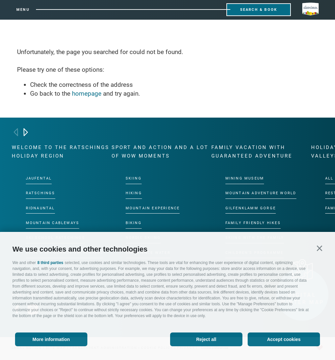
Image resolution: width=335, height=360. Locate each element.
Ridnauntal (40, 208)
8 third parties (50, 262)
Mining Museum (244, 178)
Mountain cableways (52, 223)
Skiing (134, 178)
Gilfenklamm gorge (250, 208)
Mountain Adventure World (260, 193)
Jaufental (39, 178)
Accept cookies (284, 339)
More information (51, 339)
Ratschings (40, 193)
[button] (319, 248)
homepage (86, 93)
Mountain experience (153, 208)
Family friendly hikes (253, 223)
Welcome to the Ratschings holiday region (60, 151)
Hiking (134, 193)
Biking (134, 223)
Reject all (206, 339)
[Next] (26, 132)
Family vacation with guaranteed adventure (251, 151)
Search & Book (258, 10)
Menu (22, 10)
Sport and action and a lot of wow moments (160, 151)
